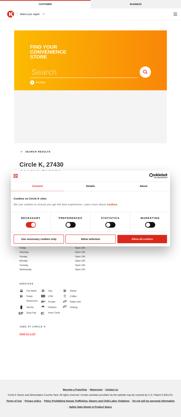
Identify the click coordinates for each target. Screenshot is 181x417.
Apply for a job (27, 334)
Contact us (111, 389)
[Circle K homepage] (10, 14)
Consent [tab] (37, 185)
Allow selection (90, 238)
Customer (45, 4)
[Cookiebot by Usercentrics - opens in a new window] (151, 175)
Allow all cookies (142, 238)
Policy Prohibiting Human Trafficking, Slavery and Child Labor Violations (87, 401)
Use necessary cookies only (38, 238)
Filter (37, 83)
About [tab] (143, 185)
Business (136, 4)
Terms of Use (14, 401)
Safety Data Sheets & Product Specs (90, 407)
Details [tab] (90, 185)
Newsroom (96, 389)
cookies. (112, 204)
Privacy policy (33, 401)
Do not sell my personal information (153, 401)
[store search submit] (145, 72)
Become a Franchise (75, 389)
